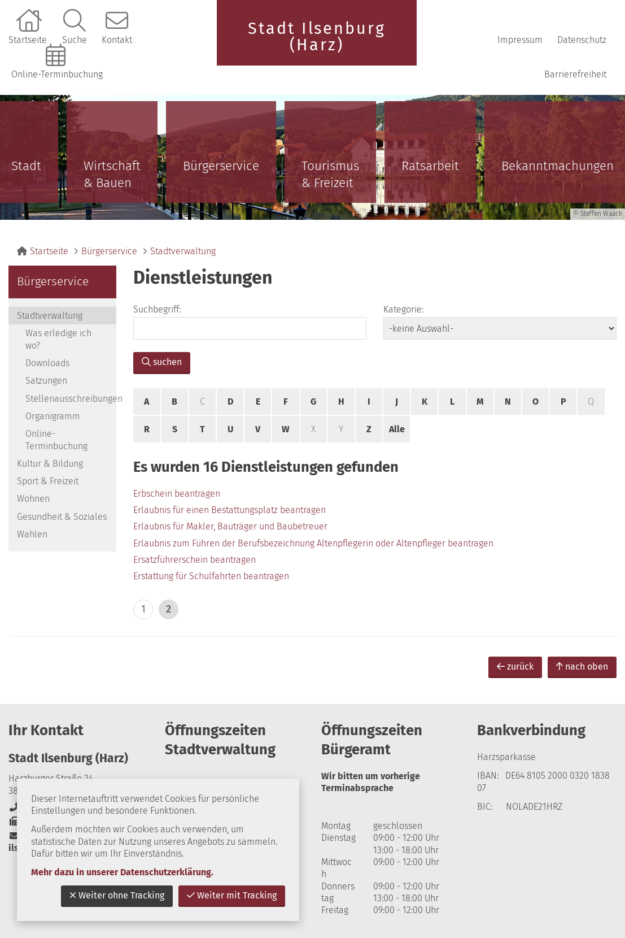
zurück (515, 666)
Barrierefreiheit (575, 74)
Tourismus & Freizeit (330, 174)
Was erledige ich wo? (58, 339)
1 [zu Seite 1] (143, 609)
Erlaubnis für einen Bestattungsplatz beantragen (229, 510)
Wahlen (32, 534)
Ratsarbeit (430, 165)
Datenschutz (581, 39)
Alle (397, 429)
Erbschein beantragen (176, 493)
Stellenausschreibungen (70, 398)
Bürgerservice (221, 165)
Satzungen (46, 380)
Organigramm (52, 416)
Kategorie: (403, 309)
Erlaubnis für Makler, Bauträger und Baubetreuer (230, 526)
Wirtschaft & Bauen (112, 174)
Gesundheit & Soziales (62, 516)
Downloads (47, 363)
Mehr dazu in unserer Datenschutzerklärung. (122, 872)
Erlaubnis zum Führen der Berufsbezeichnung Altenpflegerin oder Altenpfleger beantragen (313, 543)
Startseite (27, 39)
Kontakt (117, 39)
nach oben (582, 666)
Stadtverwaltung (183, 251)
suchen (162, 362)
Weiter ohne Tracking (116, 895)
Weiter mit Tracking (232, 895)
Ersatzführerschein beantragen (194, 559)
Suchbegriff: (157, 309)
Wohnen (33, 498)
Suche (74, 39)
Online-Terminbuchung (57, 74)
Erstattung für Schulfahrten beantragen (211, 576)
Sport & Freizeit (47, 481)
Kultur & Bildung (50, 463)
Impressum (520, 39)
